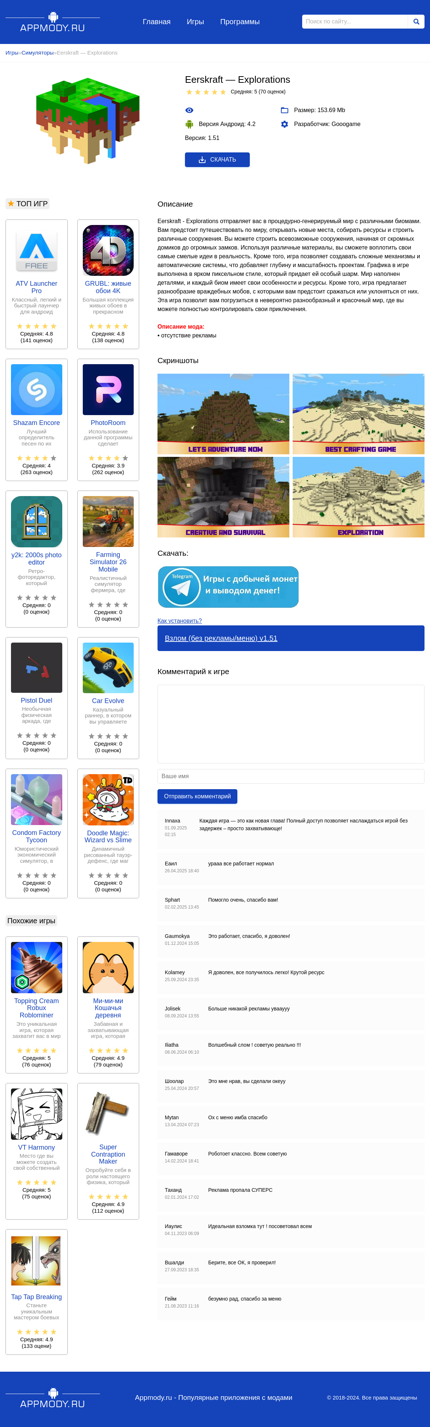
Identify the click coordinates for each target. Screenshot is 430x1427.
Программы (240, 22)
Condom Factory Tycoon (36, 836)
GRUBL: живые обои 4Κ (108, 287)
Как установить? (179, 621)
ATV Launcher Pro (37, 287)
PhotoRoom (108, 422)
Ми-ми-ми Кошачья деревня (108, 1008)
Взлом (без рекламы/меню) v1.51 (221, 638)
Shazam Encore (36, 422)
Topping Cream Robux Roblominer (36, 1008)
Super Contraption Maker (108, 1154)
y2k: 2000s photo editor (36, 559)
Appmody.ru (52, 21)
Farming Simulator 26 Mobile (108, 562)
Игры (195, 22)
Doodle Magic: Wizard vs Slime (108, 837)
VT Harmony (36, 1147)
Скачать (217, 159)
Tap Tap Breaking (36, 1297)
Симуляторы (38, 52)
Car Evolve (108, 701)
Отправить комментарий (197, 796)
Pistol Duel (36, 700)
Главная (157, 22)
